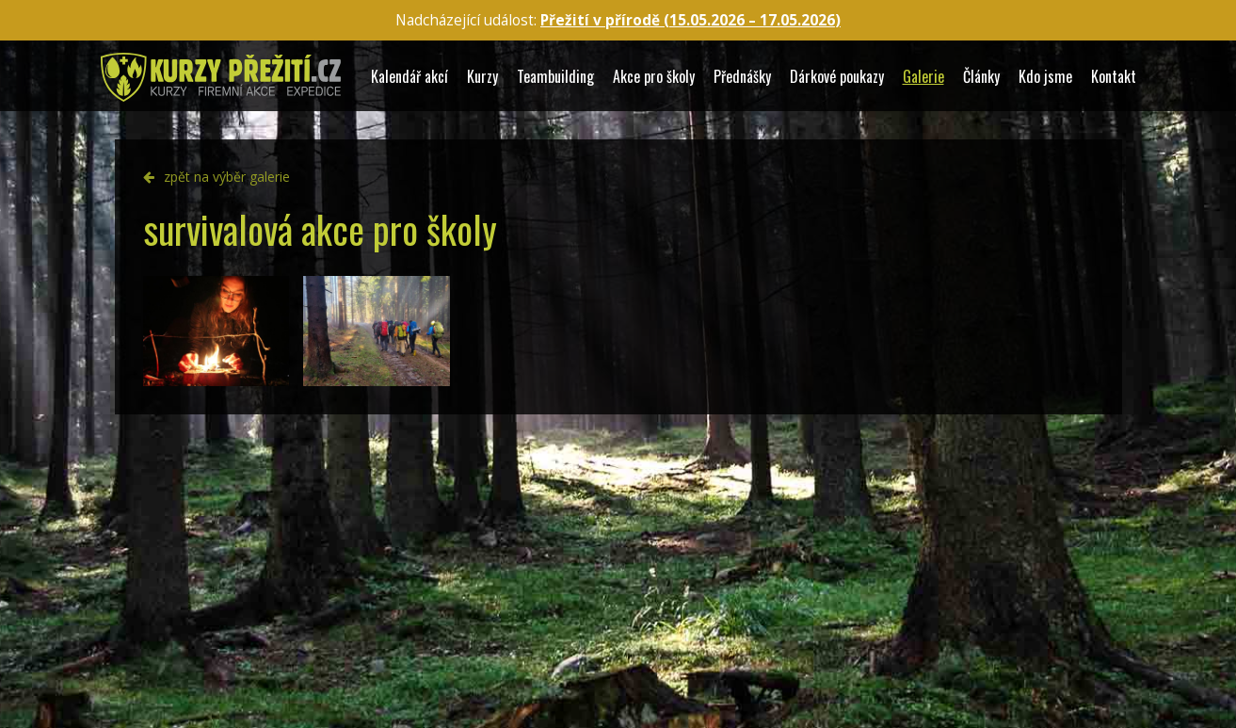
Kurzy (482, 77)
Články (981, 77)
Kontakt (1113, 77)
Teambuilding (555, 77)
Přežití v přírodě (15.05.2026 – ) (690, 20)
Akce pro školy (654, 77)
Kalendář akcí (409, 77)
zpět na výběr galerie (227, 177)
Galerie (923, 77)
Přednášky (742, 77)
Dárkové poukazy (837, 77)
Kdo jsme (1045, 77)
